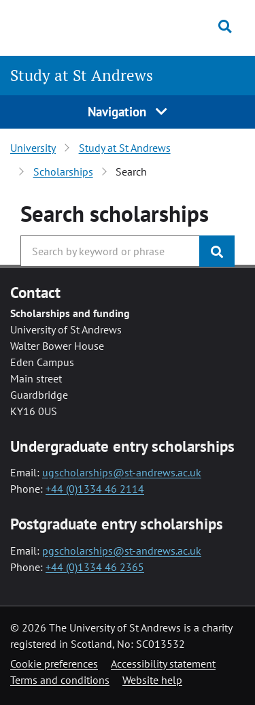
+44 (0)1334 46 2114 (95, 488)
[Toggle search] (225, 27)
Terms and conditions (59, 680)
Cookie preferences (54, 663)
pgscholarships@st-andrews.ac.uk (121, 550)
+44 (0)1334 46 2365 (95, 567)
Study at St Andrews (81, 75)
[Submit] (217, 251)
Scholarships (63, 171)
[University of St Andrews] (74, 26)
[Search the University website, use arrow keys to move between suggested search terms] (110, 251)
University (33, 147)
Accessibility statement (163, 663)
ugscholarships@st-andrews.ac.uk (121, 472)
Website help (152, 680)
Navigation (128, 111)
